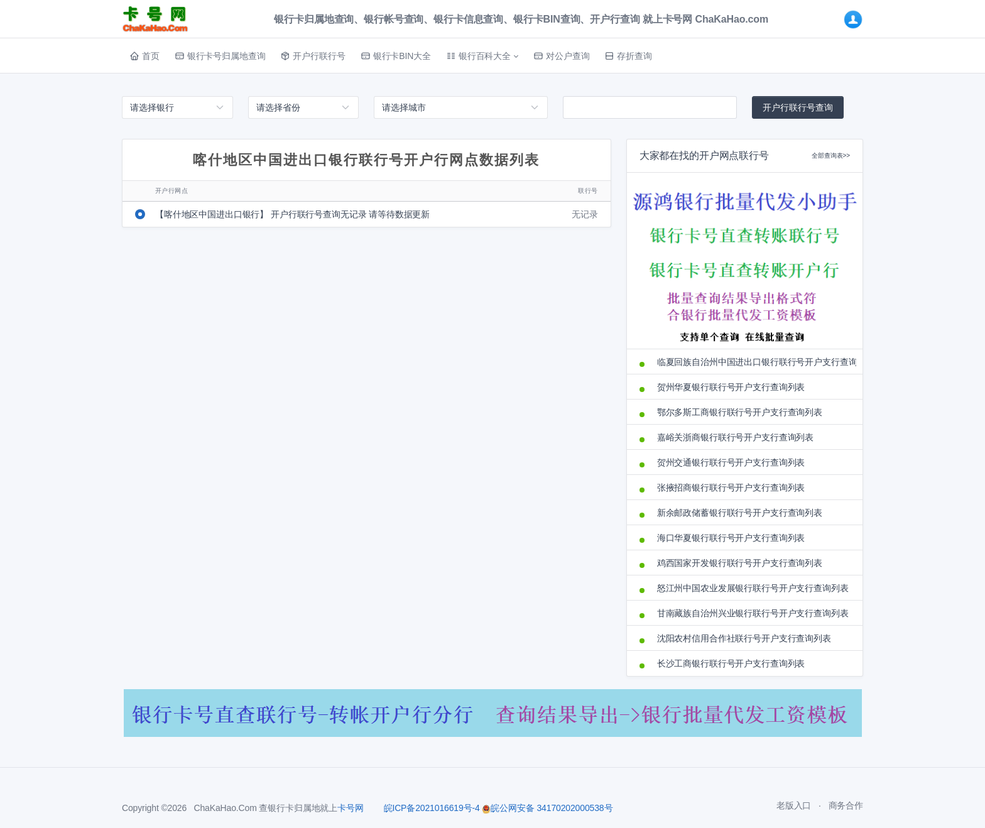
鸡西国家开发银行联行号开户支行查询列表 (739, 563)
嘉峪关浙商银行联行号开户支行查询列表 (735, 437)
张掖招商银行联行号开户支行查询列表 (731, 487)
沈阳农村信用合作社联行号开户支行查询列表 (744, 638)
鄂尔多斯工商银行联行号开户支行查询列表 (739, 412)
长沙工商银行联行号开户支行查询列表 (731, 663)
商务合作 (846, 805)
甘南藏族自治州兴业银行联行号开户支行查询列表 (753, 613)
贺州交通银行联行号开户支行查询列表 (731, 462)
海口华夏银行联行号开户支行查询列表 (731, 538)
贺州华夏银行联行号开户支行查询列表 (731, 387)
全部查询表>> (831, 155)
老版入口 (793, 805)
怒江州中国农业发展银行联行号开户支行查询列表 (753, 588)
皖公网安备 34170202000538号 (547, 808)
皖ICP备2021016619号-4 (432, 808)
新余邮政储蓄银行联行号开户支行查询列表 (739, 513)
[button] (482, 56)
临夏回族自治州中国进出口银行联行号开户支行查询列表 (753, 362)
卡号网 (350, 808)
